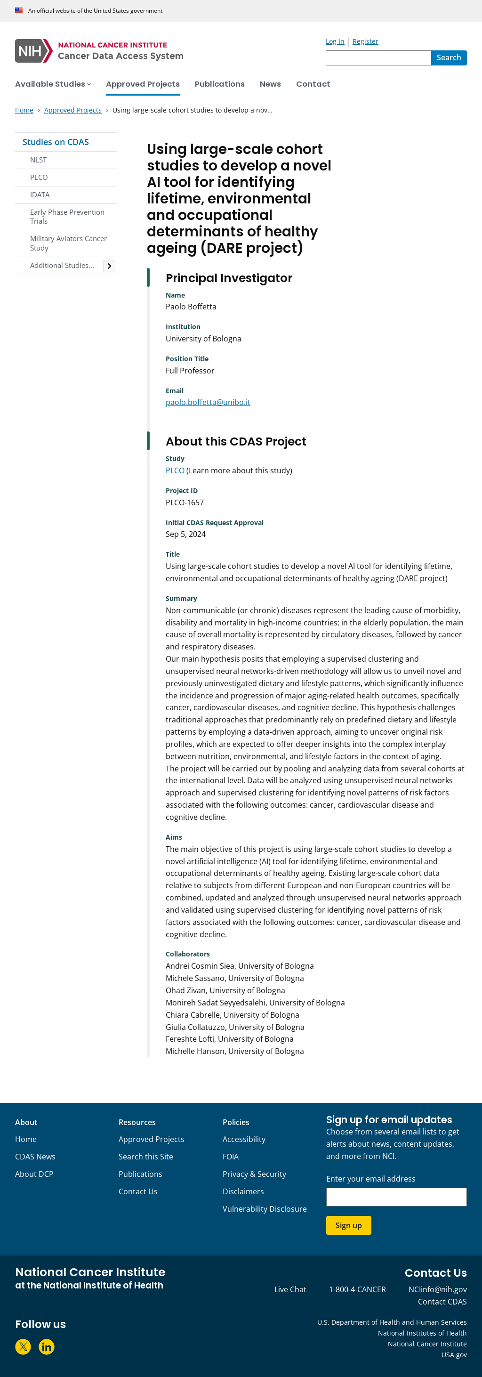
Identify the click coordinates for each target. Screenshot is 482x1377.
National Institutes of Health (422, 1332)
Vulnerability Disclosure (265, 1209)
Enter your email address (371, 1179)
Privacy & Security (254, 1174)
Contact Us (138, 1191)
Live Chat (290, 1289)
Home (26, 1139)
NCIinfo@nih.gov (438, 1289)
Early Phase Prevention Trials (67, 216)
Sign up (349, 1225)
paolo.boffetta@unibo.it (208, 402)
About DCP (34, 1174)
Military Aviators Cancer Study (68, 243)
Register (365, 41)
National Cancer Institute (427, 1343)
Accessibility (244, 1139)
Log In (335, 41)
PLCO (39, 177)
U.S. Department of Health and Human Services (392, 1322)
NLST (38, 159)
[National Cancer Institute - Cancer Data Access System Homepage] (170, 51)
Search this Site (146, 1156)
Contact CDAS (442, 1301)
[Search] (449, 57)
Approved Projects (152, 1139)
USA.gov (454, 1354)
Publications (140, 1174)
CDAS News (35, 1156)
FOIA (231, 1156)
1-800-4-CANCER (357, 1289)
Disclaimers (243, 1191)
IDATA (39, 194)
